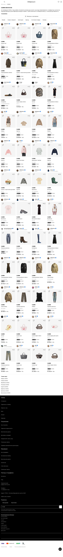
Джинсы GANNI (5, 390)
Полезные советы (5, 442)
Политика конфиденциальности (20, 546)
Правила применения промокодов (9, 445)
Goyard (2, 519)
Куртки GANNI (4, 386)
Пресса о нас (4, 408)
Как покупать (4, 425)
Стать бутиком (4, 466)
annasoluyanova (8, 228)
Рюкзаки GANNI (5, 384)
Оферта (11, 546)
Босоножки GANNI (5, 392)
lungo (20, 82)
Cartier (2, 523)
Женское (3, 4)
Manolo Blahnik (4, 527)
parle (5, 316)
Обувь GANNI (4, 378)
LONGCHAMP (4, 525)
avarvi (5, 345)
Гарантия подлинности (6, 428)
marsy (51, 170)
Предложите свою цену (7, 438)
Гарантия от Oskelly (6, 404)
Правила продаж (4, 546)
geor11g (21, 53)
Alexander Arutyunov (5, 528)
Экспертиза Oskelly (6, 455)
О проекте (3, 401)
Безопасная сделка (6, 431)
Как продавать (4, 452)
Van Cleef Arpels (4, 518)
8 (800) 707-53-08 (5, 484)
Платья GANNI (4, 380)
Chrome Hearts (4, 516)
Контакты (3, 476)
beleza (36, 287)
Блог (2, 411)
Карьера (3, 418)
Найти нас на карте (6, 496)
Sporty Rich (3, 530)
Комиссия (3, 462)
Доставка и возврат (6, 435)
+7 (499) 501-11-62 (5, 489)
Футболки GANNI (5, 382)
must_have (52, 23)
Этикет (2, 414)
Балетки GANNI (5, 388)
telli (51, 82)
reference (6, 23)
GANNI (3, 41)
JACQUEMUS (3, 521)
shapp (5, 53)
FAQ (2, 479)
